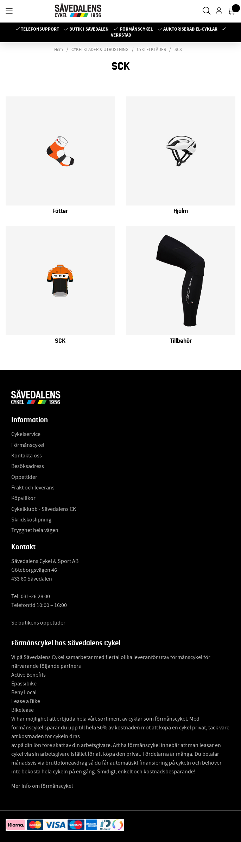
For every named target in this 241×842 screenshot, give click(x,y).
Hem (58, 49)
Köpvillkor (23, 498)
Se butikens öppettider (38, 622)
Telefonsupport (40, 29)
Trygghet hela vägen (34, 530)
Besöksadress (27, 466)
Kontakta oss (26, 455)
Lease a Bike (25, 701)
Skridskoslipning (31, 519)
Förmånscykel (136, 29)
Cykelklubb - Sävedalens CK (43, 509)
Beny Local (24, 692)
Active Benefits (28, 674)
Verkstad (121, 35)
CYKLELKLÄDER (151, 49)
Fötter (60, 211)
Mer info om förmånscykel (42, 786)
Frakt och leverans (33, 487)
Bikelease (22, 710)
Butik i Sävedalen (89, 29)
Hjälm (180, 211)
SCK (178, 49)
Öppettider (24, 477)
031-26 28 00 (35, 596)
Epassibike (24, 683)
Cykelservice (25, 434)
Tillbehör (181, 341)
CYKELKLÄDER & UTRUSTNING (99, 49)
